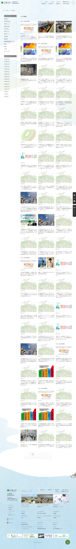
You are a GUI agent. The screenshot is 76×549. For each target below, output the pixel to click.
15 (50, 457)
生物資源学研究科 (10, 495)
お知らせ (7, 10)
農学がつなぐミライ (12, 514)
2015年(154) (6, 86)
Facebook (74, 195)
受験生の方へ (44, 3)
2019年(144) (6, 76)
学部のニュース (7, 23)
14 (46, 457)
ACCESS (52, 1)
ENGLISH (58, 1)
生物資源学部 (9, 493)
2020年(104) (6, 74)
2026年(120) (6, 59)
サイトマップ (10, 505)
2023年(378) (6, 66)
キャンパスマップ (11, 511)
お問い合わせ (10, 507)
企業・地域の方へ (66, 3)
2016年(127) (6, 84)
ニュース (10, 513)
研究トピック (6, 31)
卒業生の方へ (58, 3)
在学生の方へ (51, 3)
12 (39, 457)
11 (36, 457)
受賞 (5, 43)
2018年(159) (6, 79)
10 (32, 457)
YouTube (74, 201)
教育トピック (6, 33)
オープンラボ (6, 51)
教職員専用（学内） (66, 1)
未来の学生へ (6, 28)
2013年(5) (6, 91)
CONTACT (46, 1)
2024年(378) (6, 64)
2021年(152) (6, 71)
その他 (5, 48)
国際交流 (6, 39)
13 (43, 457)
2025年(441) (6, 61)
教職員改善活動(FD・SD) (9, 41)
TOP (4, 10)
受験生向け (6, 18)
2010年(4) (6, 96)
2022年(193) (6, 69)
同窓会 (5, 46)
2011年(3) (6, 94)
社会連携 (6, 36)
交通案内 (10, 509)
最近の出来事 (6, 26)
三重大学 (12, 490)
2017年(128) (6, 81)
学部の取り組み (7, 21)
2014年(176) (6, 89)
